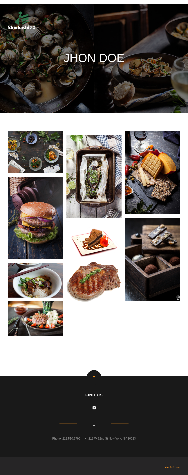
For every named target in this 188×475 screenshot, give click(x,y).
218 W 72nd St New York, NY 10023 (112, 438)
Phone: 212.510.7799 (66, 438)
